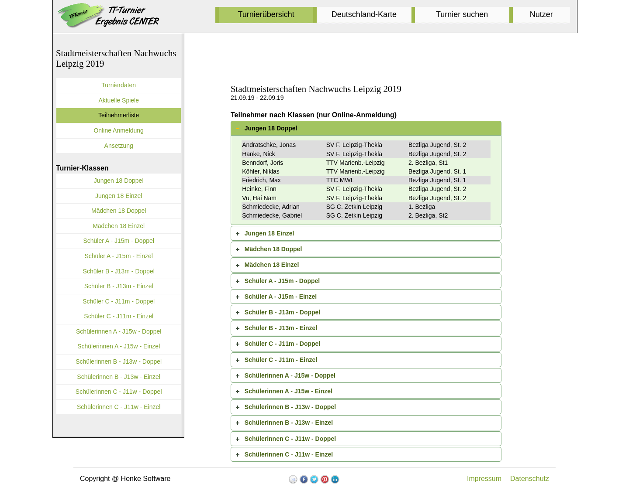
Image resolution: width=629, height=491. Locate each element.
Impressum (484, 478)
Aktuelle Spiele (118, 100)
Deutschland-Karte (364, 14)
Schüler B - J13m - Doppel (282, 312)
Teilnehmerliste (118, 115)
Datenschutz (529, 478)
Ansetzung (118, 145)
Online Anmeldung (118, 130)
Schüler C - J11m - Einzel (281, 359)
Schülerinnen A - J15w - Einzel (288, 391)
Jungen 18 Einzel (269, 233)
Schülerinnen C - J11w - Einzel (289, 454)
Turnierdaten (118, 85)
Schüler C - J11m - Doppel (282, 343)
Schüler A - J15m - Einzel (281, 296)
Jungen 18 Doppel (271, 128)
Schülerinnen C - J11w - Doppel (290, 438)
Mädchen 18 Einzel (272, 264)
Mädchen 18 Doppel (273, 249)
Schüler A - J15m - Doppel (282, 280)
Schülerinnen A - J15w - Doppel (290, 375)
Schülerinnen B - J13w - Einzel (289, 422)
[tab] (366, 128)
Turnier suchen (462, 14)
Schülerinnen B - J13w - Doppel (290, 406)
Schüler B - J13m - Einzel (281, 327)
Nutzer (541, 14)
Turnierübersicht (266, 14)
